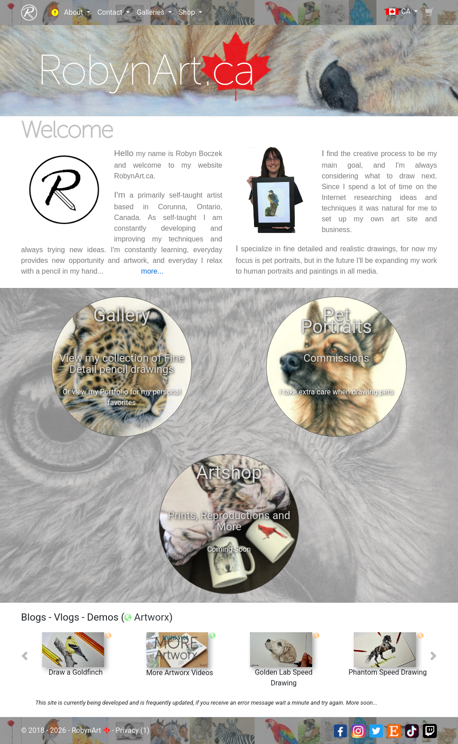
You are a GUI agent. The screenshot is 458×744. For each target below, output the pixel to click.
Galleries (151, 12)
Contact (111, 12)
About (74, 12)
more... (152, 271)
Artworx (151, 617)
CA (399, 11)
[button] (24, 656)
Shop (188, 12)
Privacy (127, 730)
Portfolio (114, 392)
